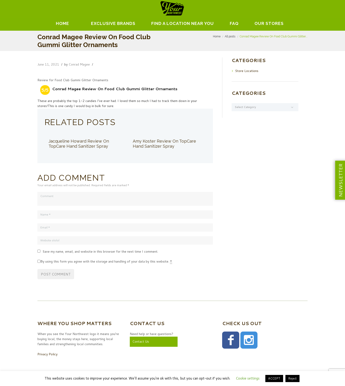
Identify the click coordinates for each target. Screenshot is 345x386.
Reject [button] (292, 378)
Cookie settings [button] (248, 378)
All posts (230, 36)
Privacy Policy (47, 354)
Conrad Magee (79, 64)
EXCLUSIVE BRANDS (113, 23)
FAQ (234, 23)
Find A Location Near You (182, 23)
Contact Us (140, 341)
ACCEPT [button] (274, 378)
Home (62, 23)
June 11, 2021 (48, 64)
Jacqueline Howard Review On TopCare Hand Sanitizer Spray (78, 144)
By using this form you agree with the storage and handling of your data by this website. (106, 261)
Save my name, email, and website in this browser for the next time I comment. (100, 251)
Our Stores (269, 23)
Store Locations (246, 71)
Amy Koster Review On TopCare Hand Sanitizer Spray (164, 144)
